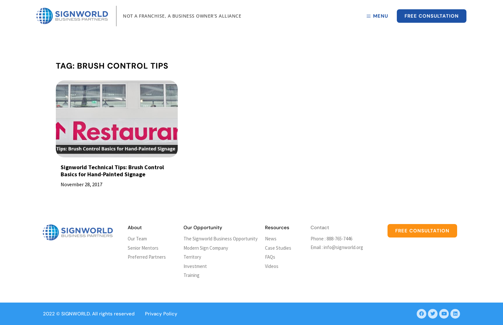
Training (191, 275)
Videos (271, 266)
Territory (192, 257)
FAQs (270, 257)
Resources (277, 227)
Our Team (137, 239)
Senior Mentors (143, 248)
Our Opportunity (202, 227)
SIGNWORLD (75, 314)
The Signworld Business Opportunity (220, 239)
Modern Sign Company (205, 248)
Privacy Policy (161, 314)
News (271, 239)
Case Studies (278, 248)
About (135, 227)
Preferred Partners (147, 257)
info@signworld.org (343, 247)
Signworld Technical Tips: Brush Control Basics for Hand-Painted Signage (112, 170)
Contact (320, 227)
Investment (195, 266)
